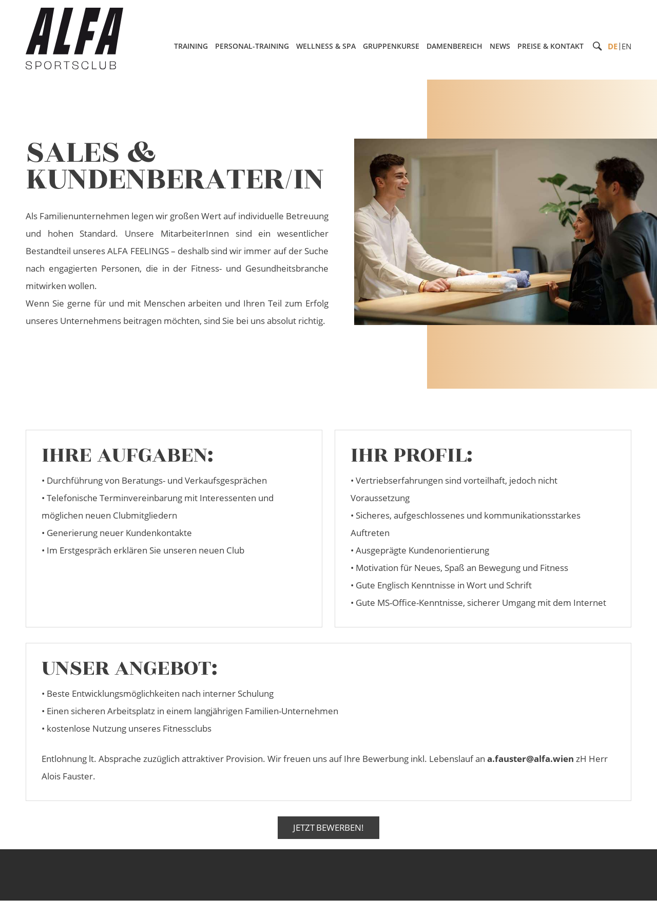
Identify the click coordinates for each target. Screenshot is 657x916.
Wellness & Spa (326, 46)
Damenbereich (454, 46)
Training (191, 46)
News (500, 46)
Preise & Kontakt (550, 46)
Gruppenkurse (391, 46)
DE (612, 46)
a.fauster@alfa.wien (530, 759)
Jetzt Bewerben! (328, 827)
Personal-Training (252, 46)
